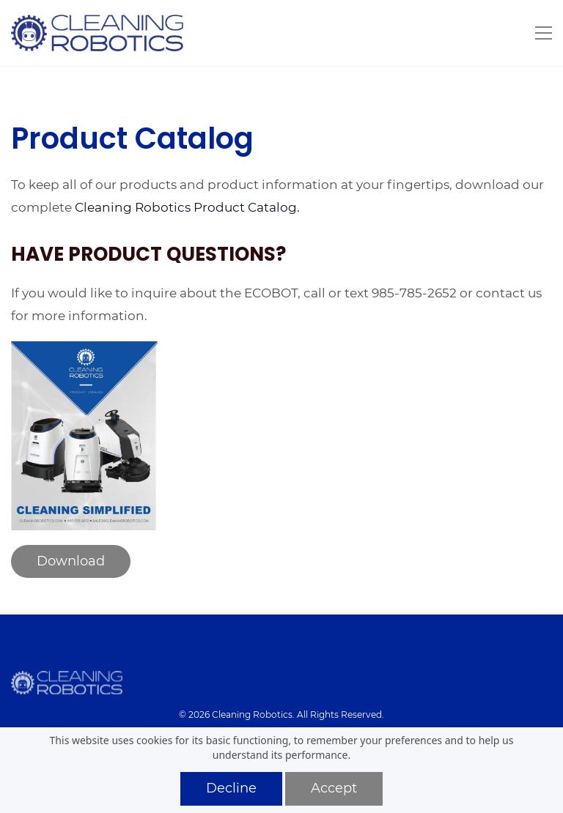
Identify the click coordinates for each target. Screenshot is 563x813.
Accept (334, 788)
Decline (231, 788)
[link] (84, 351)
